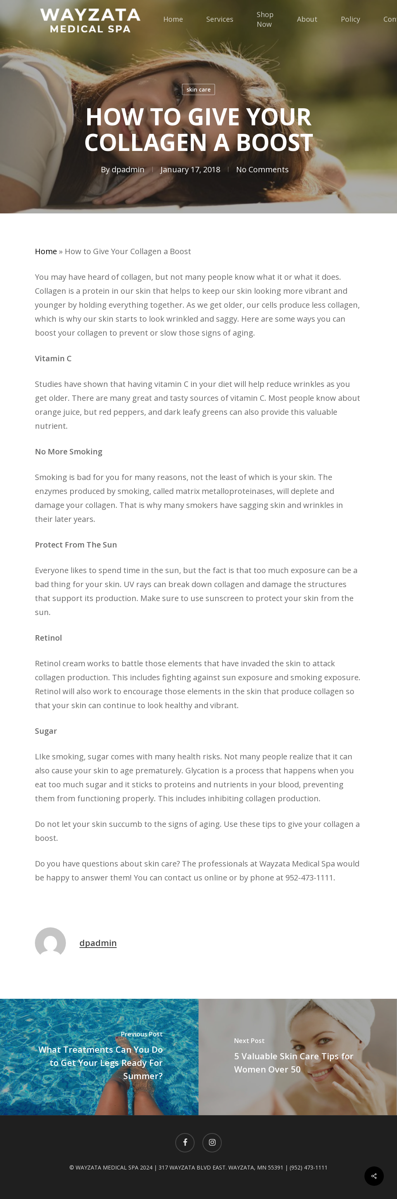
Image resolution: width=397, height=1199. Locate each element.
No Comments (262, 169)
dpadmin (128, 169)
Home (46, 251)
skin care (198, 89)
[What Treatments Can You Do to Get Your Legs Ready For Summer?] (99, 1057)
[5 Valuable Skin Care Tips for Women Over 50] (297, 1057)
